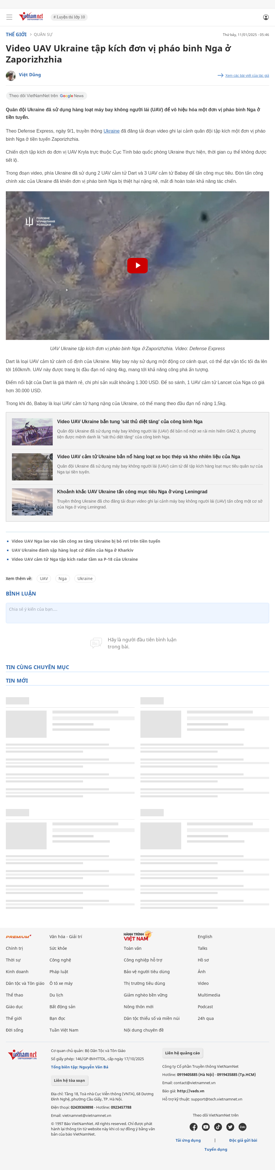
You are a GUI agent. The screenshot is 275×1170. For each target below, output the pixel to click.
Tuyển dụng (216, 1149)
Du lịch (56, 995)
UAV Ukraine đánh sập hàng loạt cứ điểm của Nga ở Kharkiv (72, 550)
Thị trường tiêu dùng (144, 983)
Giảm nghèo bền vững (146, 995)
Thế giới (16, 34)
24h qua (206, 1018)
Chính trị (14, 948)
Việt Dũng (30, 74)
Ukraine (111, 131)
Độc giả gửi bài (243, 1140)
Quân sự (43, 34)
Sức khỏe (58, 948)
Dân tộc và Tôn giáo (25, 983)
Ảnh (202, 971)
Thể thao (14, 995)
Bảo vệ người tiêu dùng (147, 971)
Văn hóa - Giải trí (66, 936)
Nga (63, 578)
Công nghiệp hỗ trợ (143, 960)
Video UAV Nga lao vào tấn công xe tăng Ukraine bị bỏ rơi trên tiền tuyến (86, 541)
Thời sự (13, 960)
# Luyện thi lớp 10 (69, 17)
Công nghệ (60, 960)
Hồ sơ (203, 960)
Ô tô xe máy (61, 983)
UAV (44, 578)
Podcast (205, 1006)
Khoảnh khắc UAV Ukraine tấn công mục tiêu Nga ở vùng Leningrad (132, 491)
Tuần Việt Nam (64, 1030)
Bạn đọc (57, 1018)
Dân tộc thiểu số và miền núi (152, 1018)
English (205, 936)
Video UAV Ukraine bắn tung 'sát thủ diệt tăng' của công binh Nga (129, 421)
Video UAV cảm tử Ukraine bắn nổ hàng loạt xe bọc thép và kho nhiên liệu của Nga (148, 456)
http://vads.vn (191, 1090)
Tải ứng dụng (188, 1140)
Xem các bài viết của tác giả (247, 76)
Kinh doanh (17, 971)
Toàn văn (133, 948)
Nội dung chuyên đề (144, 1030)
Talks (202, 948)
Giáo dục (14, 1006)
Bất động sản (62, 1006)
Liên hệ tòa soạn (69, 1080)
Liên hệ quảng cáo (182, 1053)
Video (203, 983)
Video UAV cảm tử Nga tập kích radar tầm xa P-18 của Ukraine (75, 559)
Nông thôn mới (139, 1006)
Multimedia (209, 995)
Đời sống (14, 1030)
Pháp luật (59, 971)
